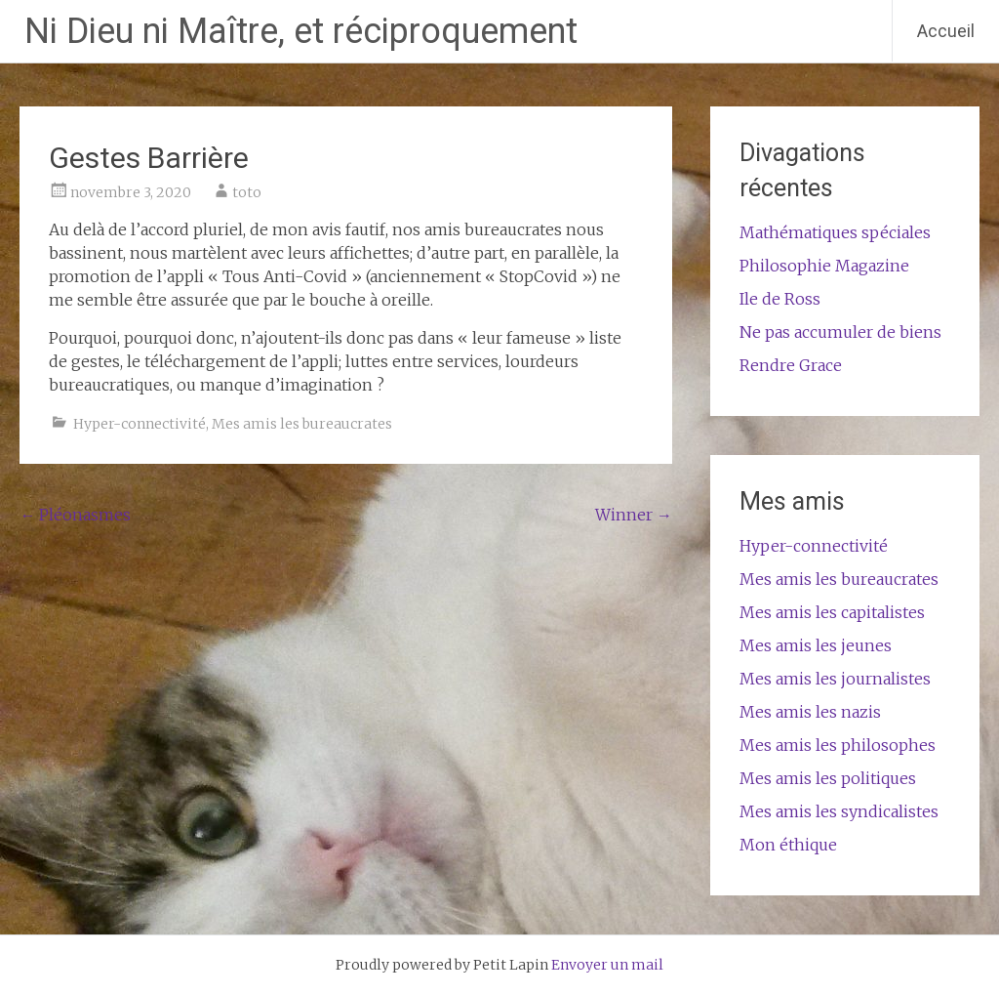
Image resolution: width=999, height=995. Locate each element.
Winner (633, 514)
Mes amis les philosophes (837, 745)
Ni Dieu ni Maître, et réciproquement (301, 31)
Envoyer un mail (607, 965)
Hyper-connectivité (139, 424)
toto (246, 192)
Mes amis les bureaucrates (302, 424)
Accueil (946, 31)
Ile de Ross (779, 299)
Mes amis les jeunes (815, 645)
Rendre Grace (790, 365)
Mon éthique (788, 844)
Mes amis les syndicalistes (839, 811)
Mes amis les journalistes (835, 678)
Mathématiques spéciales (835, 232)
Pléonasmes (75, 514)
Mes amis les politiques (827, 778)
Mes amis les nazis (810, 712)
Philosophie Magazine (824, 265)
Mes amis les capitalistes (832, 612)
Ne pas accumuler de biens (840, 332)
